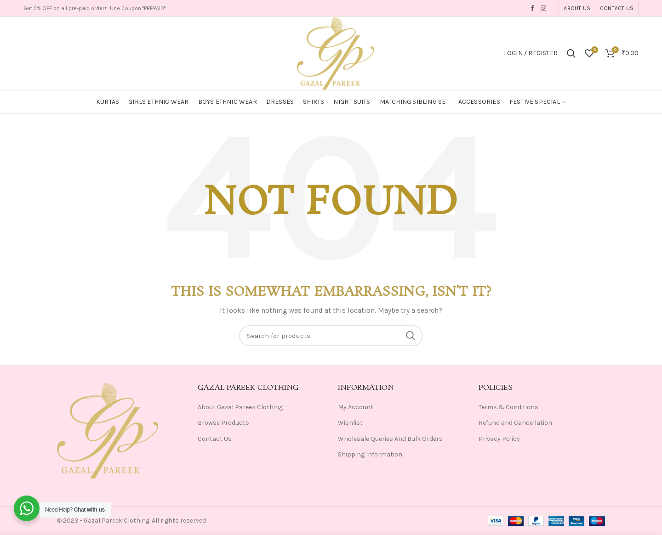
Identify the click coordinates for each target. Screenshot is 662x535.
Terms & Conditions (508, 407)
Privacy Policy (499, 439)
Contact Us (215, 439)
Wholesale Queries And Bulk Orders (390, 439)
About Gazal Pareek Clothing (240, 407)
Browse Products (223, 423)
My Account (355, 407)
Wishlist (350, 423)
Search (410, 335)
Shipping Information (370, 454)
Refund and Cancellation (515, 423)
